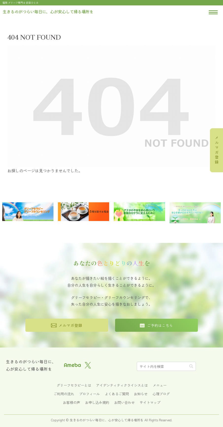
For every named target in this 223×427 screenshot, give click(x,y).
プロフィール (89, 393)
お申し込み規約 (97, 402)
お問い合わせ (124, 402)
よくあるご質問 (117, 393)
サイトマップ (150, 402)
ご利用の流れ (63, 393)
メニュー (160, 385)
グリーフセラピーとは (74, 385)
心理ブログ (161, 393)
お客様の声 (71, 402)
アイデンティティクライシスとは (122, 385)
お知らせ (141, 393)
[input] (166, 366)
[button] (191, 366)
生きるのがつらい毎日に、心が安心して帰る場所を (31, 365)
